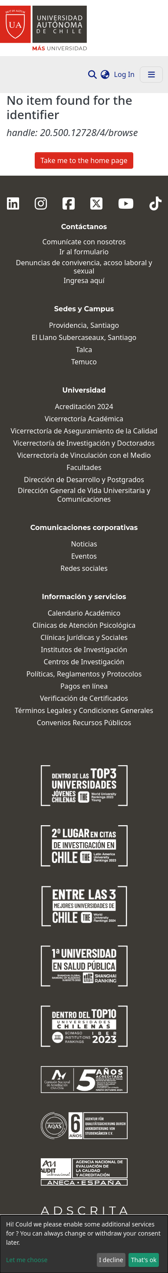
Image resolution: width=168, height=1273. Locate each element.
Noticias (84, 544)
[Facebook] (69, 203)
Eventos (84, 556)
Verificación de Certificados (84, 698)
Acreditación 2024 (84, 407)
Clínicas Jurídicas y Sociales (84, 637)
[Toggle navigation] (151, 75)
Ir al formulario (84, 252)
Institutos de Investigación (84, 650)
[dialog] (84, 1244)
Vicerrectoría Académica (84, 419)
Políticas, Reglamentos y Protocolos (84, 674)
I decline (111, 1260)
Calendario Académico (84, 613)
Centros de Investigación (84, 662)
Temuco (84, 362)
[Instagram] (41, 203)
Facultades (83, 467)
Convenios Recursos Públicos (84, 723)
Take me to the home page (83, 160)
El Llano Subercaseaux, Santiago (84, 337)
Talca (84, 350)
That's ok (144, 1260)
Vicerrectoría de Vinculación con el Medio (84, 455)
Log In (125, 74)
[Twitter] (96, 203)
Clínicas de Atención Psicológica (84, 625)
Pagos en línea (84, 686)
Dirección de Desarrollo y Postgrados (84, 480)
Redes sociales (84, 568)
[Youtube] (126, 203)
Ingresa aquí (83, 281)
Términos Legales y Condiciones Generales (84, 710)
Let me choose (26, 1260)
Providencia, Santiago (84, 325)
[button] (105, 74)
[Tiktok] (155, 203)
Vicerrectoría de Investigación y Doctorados (84, 443)
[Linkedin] (13, 203)
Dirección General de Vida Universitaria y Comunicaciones (84, 495)
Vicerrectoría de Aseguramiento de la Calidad (83, 431)
